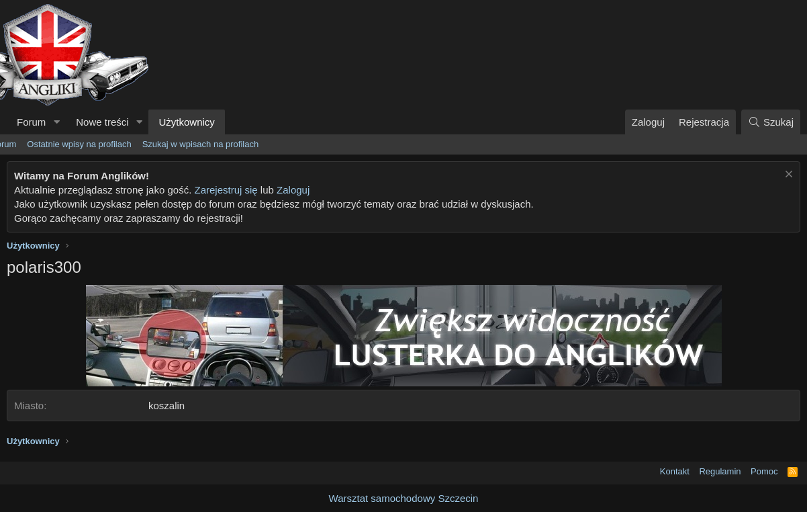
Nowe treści (102, 122)
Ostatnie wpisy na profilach (79, 144)
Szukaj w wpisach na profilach (200, 144)
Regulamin (720, 471)
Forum (31, 122)
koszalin (166, 405)
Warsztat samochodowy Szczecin (404, 498)
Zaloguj (293, 190)
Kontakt (675, 471)
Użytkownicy (186, 122)
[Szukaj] (770, 122)
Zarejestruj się (225, 190)
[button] (56, 122)
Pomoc (764, 471)
